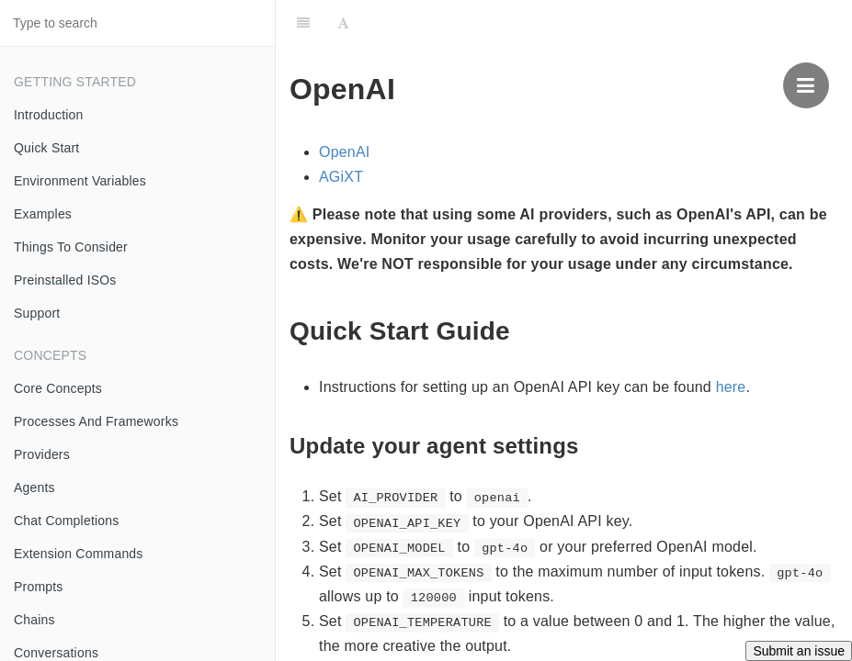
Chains (34, 619)
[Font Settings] (343, 23)
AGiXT (341, 177)
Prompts (38, 586)
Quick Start (46, 147)
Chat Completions (66, 520)
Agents (34, 487)
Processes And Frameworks (96, 421)
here (731, 387)
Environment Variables (80, 181)
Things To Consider (71, 247)
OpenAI (344, 152)
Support (37, 313)
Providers (42, 454)
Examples (43, 214)
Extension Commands (78, 553)
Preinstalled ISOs (65, 280)
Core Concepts (58, 388)
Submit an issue (799, 651)
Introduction (49, 114)
